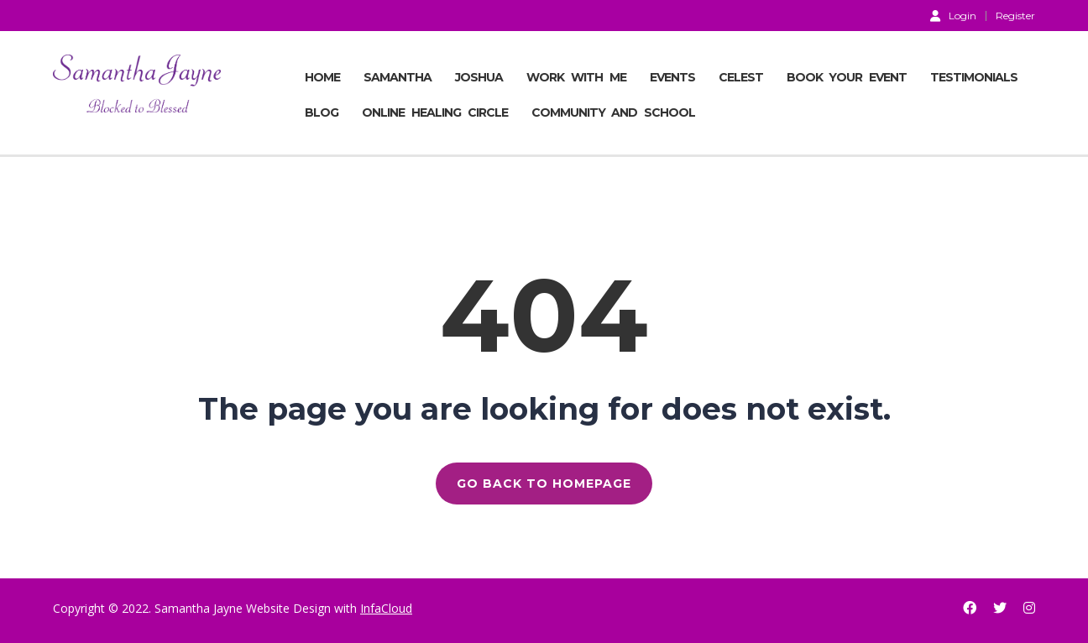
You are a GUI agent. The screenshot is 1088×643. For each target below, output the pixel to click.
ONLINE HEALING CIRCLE (435, 112)
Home (322, 77)
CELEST (741, 77)
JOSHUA (479, 77)
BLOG (321, 112)
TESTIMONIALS (973, 77)
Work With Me (576, 77)
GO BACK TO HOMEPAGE (544, 483)
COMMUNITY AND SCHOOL (613, 112)
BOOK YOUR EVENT (847, 77)
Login (953, 15)
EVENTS (672, 77)
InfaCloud (386, 608)
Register (1015, 16)
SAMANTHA (398, 77)
